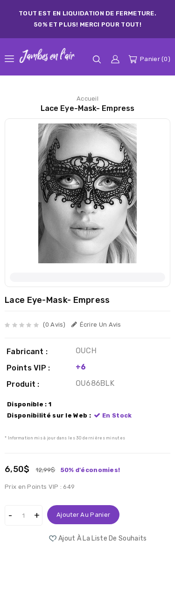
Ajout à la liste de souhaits (102, 538)
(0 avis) (54, 324)
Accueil (87, 98)
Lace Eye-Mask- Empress (87, 108)
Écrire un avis (96, 324)
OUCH (86, 350)
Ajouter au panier (83, 514)
